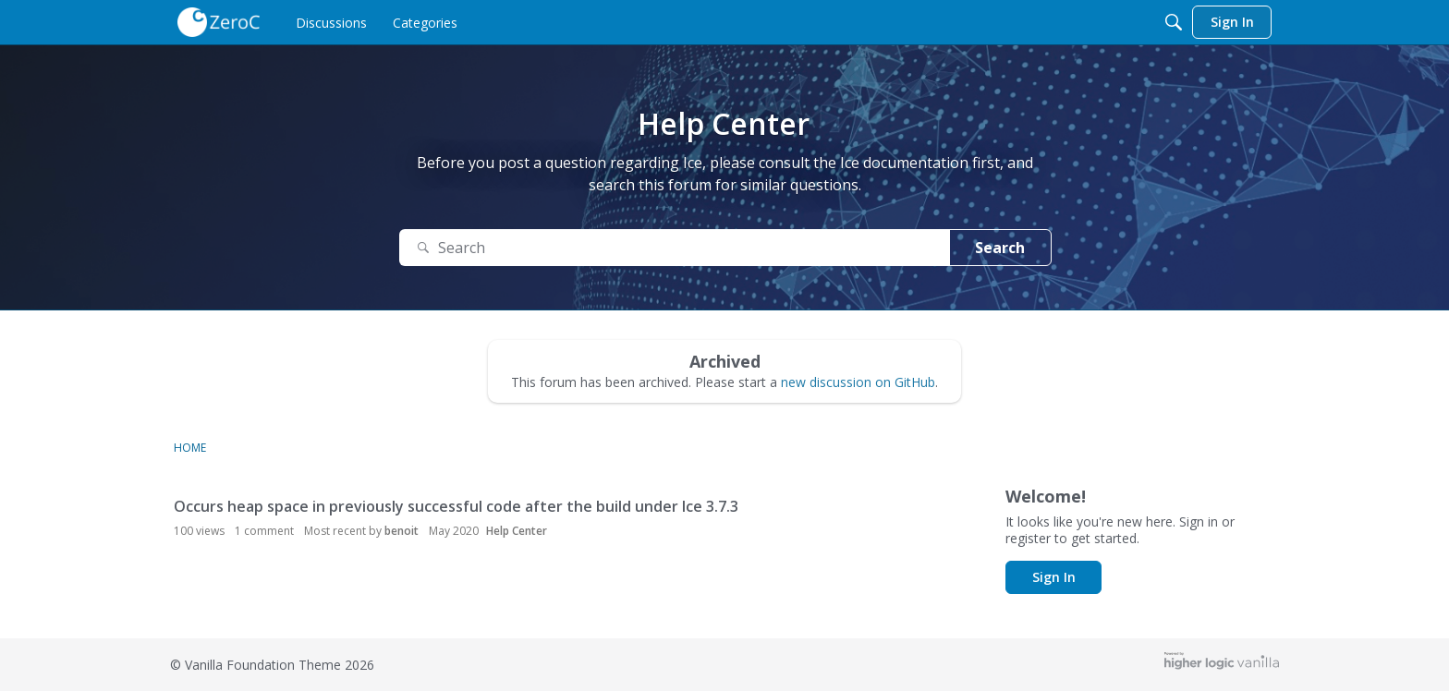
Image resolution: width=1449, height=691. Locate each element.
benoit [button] (401, 531)
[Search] (1173, 22)
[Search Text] (674, 248)
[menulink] (331, 22)
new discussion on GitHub (858, 382)
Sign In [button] (1054, 577)
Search (1000, 247)
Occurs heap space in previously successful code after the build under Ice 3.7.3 (456, 506)
